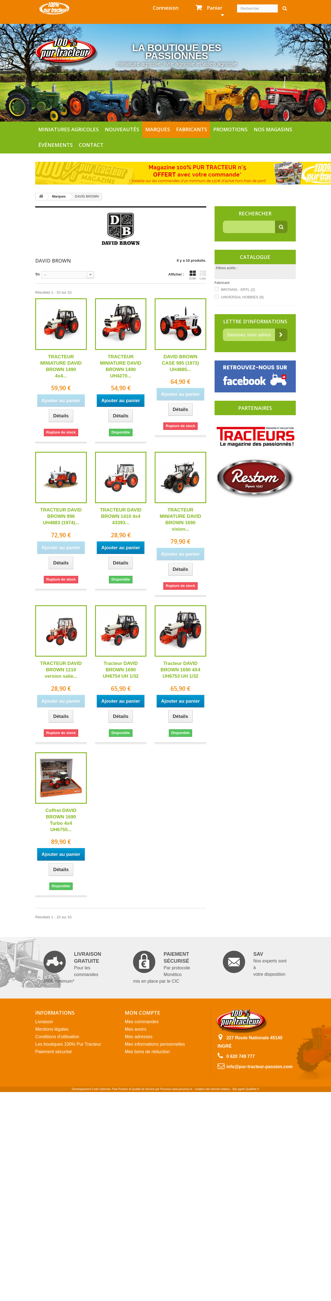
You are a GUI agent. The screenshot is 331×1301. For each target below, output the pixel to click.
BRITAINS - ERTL (238, 290)
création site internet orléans (212, 1089)
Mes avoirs (135, 1029)
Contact (91, 145)
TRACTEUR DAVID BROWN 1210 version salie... (61, 670)
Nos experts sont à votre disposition (255, 964)
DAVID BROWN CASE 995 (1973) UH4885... (180, 363)
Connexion (166, 7)
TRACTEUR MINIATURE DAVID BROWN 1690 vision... (180, 519)
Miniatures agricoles (68, 129)
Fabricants (191, 129)
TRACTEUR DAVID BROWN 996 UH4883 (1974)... (61, 516)
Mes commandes (142, 1021)
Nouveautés (122, 129)
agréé (241, 1089)
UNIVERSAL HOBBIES (242, 297)
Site (234, 1089)
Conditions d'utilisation (57, 1036)
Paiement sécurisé (53, 1051)
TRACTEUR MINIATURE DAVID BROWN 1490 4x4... (61, 366)
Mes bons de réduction (147, 1051)
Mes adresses (138, 1036)
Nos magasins (273, 129)
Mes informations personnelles (155, 1044)
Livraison (44, 1021)
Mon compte (142, 1012)
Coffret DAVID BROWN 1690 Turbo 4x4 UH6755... (61, 820)
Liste (203, 275)
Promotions (230, 129)
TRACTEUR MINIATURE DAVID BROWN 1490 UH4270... (121, 366)
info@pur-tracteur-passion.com (259, 1066)
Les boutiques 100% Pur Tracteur (68, 1044)
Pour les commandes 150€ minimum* (72, 967)
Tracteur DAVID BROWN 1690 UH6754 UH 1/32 (121, 670)
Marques (157, 129)
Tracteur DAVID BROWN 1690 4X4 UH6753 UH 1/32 (180, 670)
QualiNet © (252, 1089)
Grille (192, 275)
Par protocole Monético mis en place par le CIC (161, 967)
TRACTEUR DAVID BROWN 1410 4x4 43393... (120, 516)
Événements (55, 145)
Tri (37, 274)
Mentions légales (51, 1029)
